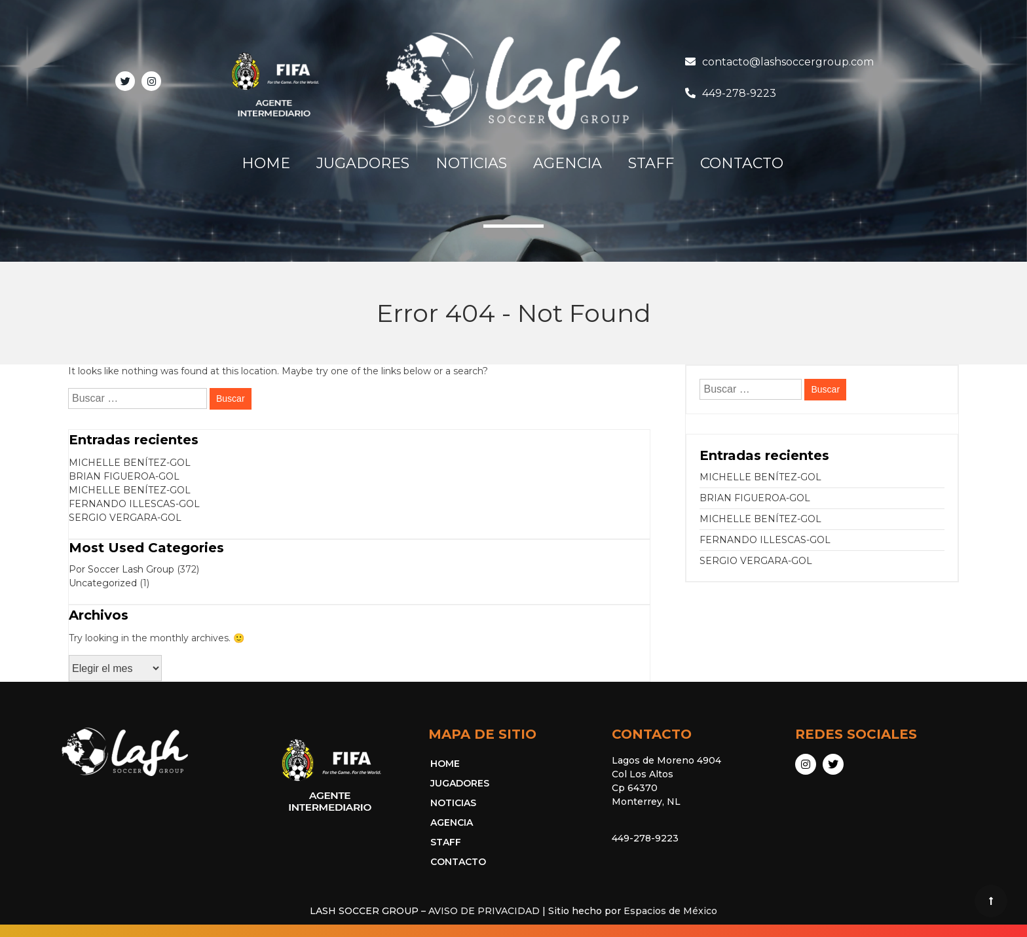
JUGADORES (362, 163)
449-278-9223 (739, 93)
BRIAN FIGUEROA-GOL (124, 476)
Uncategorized (103, 583)
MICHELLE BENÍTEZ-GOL (130, 462)
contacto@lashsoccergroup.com (788, 62)
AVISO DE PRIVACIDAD (484, 911)
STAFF (651, 163)
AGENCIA (567, 163)
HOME (266, 163)
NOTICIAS (471, 163)
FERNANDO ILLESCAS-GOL (134, 504)
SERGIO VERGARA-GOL (125, 517)
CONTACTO (741, 163)
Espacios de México (670, 911)
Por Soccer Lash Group (121, 569)
